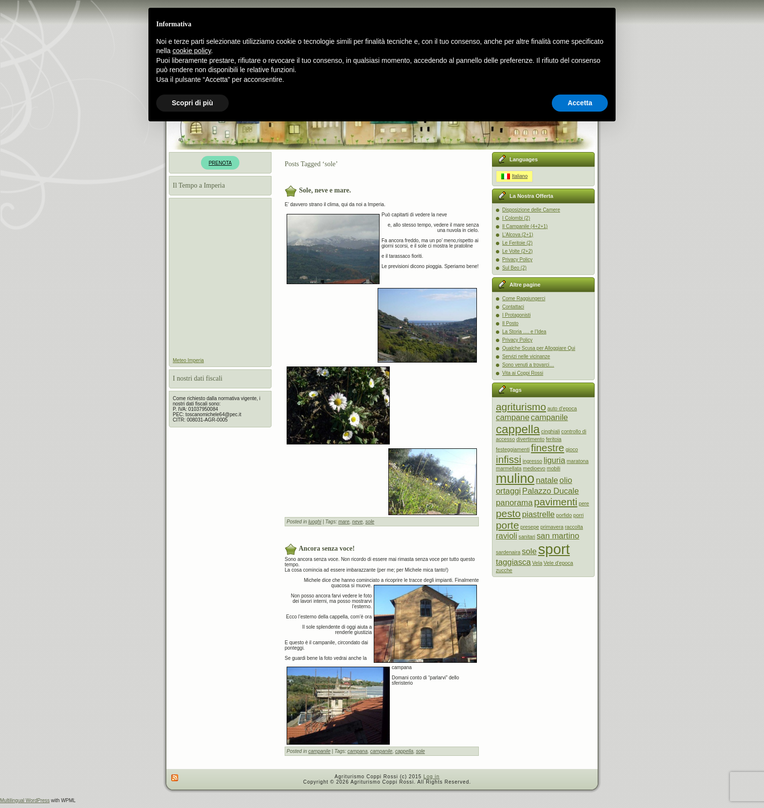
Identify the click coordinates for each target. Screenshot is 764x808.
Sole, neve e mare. (325, 190)
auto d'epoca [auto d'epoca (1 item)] (562, 408)
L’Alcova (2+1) (517, 234)
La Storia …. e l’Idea (524, 331)
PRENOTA (220, 163)
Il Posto (510, 323)
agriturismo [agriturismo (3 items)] (521, 406)
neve (357, 521)
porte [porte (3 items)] (507, 525)
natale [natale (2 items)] (547, 480)
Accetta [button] (579, 103)
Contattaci (513, 306)
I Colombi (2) (516, 218)
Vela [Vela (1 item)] (537, 563)
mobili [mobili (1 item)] (554, 468)
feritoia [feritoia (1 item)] (554, 439)
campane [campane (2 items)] (512, 417)
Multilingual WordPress (25, 800)
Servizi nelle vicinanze (526, 356)
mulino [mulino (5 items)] (515, 478)
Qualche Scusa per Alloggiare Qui (538, 348)
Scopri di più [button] (192, 103)
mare (343, 521)
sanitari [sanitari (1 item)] (527, 536)
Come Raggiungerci (523, 298)
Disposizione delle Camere (531, 209)
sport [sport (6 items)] (554, 549)
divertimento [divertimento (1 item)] (530, 439)
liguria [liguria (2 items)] (554, 460)
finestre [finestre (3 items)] (547, 447)
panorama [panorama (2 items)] (514, 502)
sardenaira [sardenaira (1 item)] (508, 552)
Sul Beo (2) (514, 267)
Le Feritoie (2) (517, 243)
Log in (431, 776)
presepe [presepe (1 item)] (529, 527)
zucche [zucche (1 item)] (504, 570)
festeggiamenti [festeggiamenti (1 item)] (512, 449)
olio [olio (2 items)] (566, 480)
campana (357, 751)
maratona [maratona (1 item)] (577, 461)
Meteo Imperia (188, 360)
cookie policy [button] (191, 51)
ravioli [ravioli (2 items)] (506, 535)
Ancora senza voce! (327, 548)
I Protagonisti (516, 315)
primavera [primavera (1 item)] (552, 527)
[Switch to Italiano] (514, 176)
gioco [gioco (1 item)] (571, 449)
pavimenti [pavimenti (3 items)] (555, 501)
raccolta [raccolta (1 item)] (574, 527)
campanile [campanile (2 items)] (549, 417)
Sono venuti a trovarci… (528, 364)
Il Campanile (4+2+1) (524, 226)
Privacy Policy (517, 259)
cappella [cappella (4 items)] (518, 429)
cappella (404, 751)
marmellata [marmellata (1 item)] (509, 468)
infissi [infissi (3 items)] (508, 459)
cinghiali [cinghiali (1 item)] (550, 431)
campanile (319, 751)
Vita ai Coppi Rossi (522, 373)
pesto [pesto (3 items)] (508, 513)
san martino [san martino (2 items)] (558, 535)
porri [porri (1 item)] (578, 515)
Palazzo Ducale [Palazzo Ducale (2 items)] (550, 491)
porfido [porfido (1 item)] (564, 515)
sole (369, 521)
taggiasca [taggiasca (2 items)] (513, 562)
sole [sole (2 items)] (529, 551)
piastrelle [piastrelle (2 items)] (538, 514)
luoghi (314, 521)
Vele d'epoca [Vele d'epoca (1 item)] (558, 563)
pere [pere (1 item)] (584, 503)
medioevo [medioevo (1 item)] (534, 468)
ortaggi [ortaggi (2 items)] (508, 491)
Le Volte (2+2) (517, 251)
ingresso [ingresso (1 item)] (532, 461)
